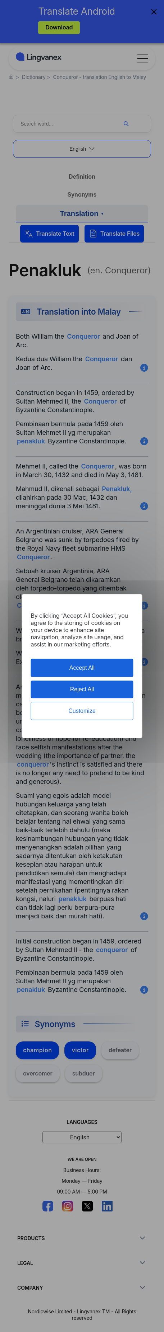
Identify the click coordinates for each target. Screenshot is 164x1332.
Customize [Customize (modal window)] (82, 711)
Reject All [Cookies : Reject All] (82, 689)
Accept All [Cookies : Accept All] (82, 668)
